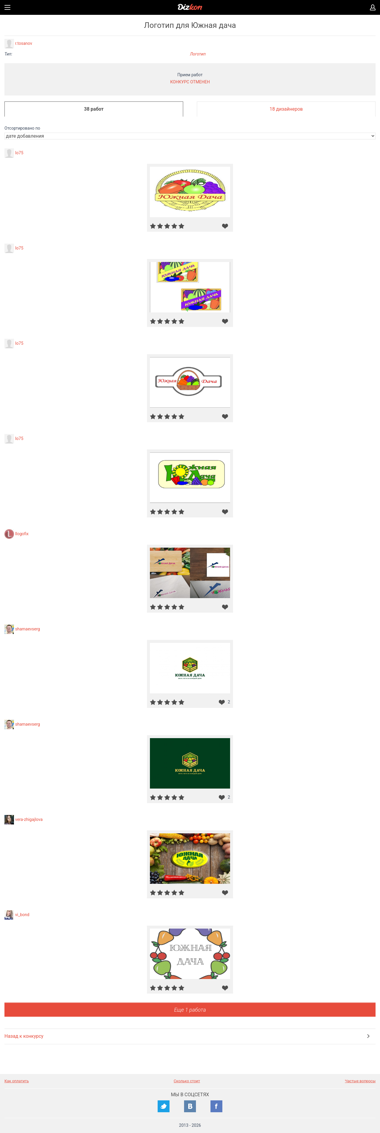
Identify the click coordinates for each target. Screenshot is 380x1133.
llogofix (21, 533)
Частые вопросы (360, 1081)
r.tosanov (23, 43)
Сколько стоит (187, 1081)
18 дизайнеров (286, 109)
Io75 (19, 152)
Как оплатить (16, 1081)
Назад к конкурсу (23, 1036)
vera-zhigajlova (29, 819)
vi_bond (22, 914)
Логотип (198, 54)
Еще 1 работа (190, 1010)
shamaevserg (27, 629)
